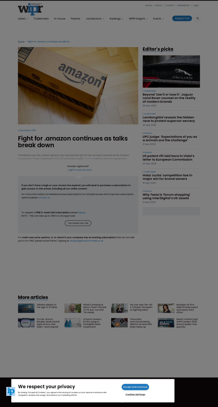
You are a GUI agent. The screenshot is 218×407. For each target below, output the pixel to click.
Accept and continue (135, 387)
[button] (10, 391)
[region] (93, 391)
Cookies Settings (135, 394)
